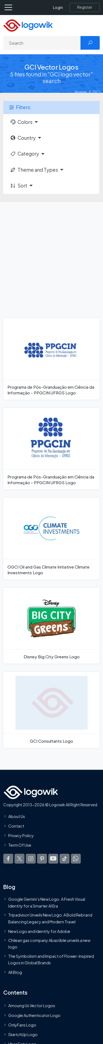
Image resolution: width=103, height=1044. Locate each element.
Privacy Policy (21, 835)
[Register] (84, 7)
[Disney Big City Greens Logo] (51, 626)
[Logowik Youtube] (53, 859)
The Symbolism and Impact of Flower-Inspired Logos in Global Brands (51, 959)
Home (81, 91)
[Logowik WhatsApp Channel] (76, 859)
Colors (21, 122)
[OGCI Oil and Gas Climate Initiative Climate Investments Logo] (51, 538)
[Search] (42, 43)
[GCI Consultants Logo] (51, 710)
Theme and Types (34, 170)
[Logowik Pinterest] (42, 859)
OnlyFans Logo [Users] (22, 1024)
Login (58, 7)
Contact (16, 825)
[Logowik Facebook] (8, 859)
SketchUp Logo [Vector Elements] (23, 1034)
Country (23, 138)
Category (24, 154)
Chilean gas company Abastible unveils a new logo (49, 943)
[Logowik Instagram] (31, 859)
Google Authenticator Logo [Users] (34, 1015)
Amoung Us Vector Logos (31, 1005)
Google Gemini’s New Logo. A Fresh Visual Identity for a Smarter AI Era (46, 902)
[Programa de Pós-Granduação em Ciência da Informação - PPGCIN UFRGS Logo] (51, 359)
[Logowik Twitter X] (19, 859)
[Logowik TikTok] (64, 859)
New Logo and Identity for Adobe (39, 931)
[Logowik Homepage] (28, 25)
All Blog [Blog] (15, 972)
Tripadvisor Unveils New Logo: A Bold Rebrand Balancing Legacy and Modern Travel (50, 918)
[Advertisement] (51, 256)
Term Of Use (19, 845)
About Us (16, 816)
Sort (18, 186)
